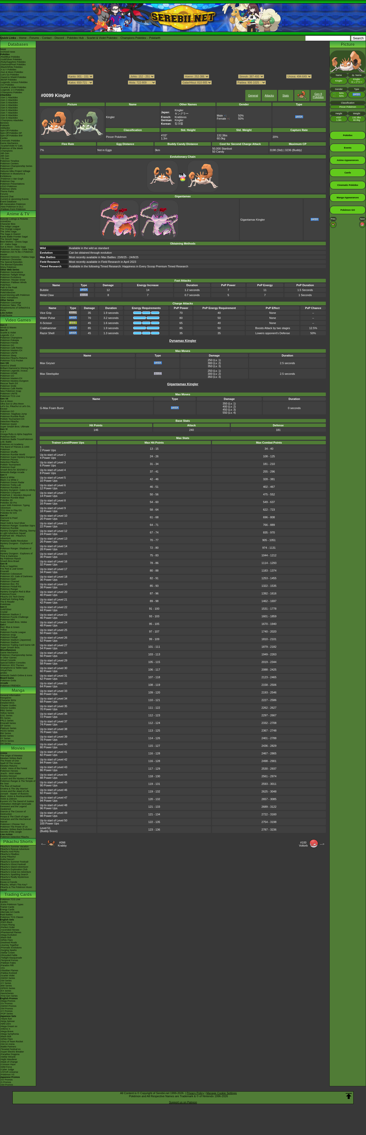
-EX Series (5, 991)
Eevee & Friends (8, 882)
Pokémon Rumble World (12, 454)
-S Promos (5, 1082)
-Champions (6, 151)
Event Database (8, 201)
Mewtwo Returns (8, 766)
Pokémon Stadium (9, 642)
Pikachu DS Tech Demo (12, 596)
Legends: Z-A (7, 335)
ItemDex (4, 123)
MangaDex (5, 697)
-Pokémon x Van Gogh (11, 178)
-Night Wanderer (8, 1059)
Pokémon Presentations (12, 184)
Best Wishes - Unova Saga (14, 241)
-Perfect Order (7, 927)
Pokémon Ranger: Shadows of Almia (15, 549)
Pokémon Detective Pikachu (14, 837)
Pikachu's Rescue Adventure (14, 849)
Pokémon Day (7, 181)
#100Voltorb (303, 844)
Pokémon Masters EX (11, 350)
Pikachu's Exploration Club (13, 869)
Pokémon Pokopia (9, 340)
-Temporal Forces (9, 960)
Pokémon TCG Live (10, 396)
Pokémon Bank (8, 436)
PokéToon (5, 285)
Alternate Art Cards (10, 912)
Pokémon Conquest (10, 492)
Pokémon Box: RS (9, 584)
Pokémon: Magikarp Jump (13, 414)
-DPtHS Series (7, 988)
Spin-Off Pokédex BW (11, 135)
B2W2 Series (7, 736)
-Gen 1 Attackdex (9, 97)
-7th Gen (4, 158)
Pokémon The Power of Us (13, 826)
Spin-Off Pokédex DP (11, 133)
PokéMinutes (6, 290)
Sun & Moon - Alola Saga (13, 247)
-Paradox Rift (7, 965)
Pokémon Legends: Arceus (14, 370)
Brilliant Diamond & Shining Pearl (17, 368)
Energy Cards (7, 909)
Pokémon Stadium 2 (10, 614)
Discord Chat (6, 196)
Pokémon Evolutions (10, 277)
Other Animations (9, 297)
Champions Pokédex (133, 37)
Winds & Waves (8, 327)
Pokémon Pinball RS (10, 586)
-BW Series (6, 985)
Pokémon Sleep (8, 355)
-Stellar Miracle (8, 1057)
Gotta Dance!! (7, 859)
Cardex (4, 138)
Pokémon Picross (9, 459)
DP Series (5, 725)
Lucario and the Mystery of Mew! (16, 778)
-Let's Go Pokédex (9, 74)
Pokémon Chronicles (10, 259)
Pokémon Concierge (10, 302)
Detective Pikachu (9, 421)
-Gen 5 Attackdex (9, 107)
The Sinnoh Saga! (9, 239)
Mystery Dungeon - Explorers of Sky (16, 544)
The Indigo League (9, 226)
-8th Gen (4, 156)
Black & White (7, 477)
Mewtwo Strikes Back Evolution (16, 829)
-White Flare (6, 940)
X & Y (3, 431)
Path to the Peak (8, 287)
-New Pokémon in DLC (12, 206)
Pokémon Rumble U (10, 487)
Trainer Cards (7, 907)
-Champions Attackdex (11, 120)
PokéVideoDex (7, 292)
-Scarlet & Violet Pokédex (13, 87)
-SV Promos (6, 1003)
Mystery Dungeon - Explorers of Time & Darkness (16, 554)
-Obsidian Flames (9, 970)
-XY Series (5, 983)
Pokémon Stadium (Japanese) (15, 640)
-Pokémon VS (7, 1074)
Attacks (269, 95)
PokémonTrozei (8, 594)
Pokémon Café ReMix (11, 348)
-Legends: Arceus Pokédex (14, 82)
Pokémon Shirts (8, 189)
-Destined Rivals (8, 942)
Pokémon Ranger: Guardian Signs (17, 525)
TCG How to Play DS (11, 510)
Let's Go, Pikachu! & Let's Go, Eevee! (15, 407)
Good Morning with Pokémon (15, 295)
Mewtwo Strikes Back (11, 758)
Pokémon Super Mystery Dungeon (17, 457)
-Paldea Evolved (8, 973)
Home (22, 37)
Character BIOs (8, 700)
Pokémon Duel (7, 467)
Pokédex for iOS (8, 513)
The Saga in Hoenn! (10, 234)
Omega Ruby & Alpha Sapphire (16, 434)
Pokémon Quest (8, 424)
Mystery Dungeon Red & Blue (15, 591)
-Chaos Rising (7, 924)
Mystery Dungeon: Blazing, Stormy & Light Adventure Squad (18, 531)
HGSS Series (7, 730)
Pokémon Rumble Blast (12, 497)
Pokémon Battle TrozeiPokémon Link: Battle (16, 440)
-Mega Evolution (8, 935)
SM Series (5, 743)
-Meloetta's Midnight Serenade (15, 804)
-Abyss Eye (6, 1018)
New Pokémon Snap (10, 391)
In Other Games (8, 657)
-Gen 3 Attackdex (9, 102)
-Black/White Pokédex (11, 67)
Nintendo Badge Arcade (12, 472)
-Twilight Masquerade (11, 957)
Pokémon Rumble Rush (12, 416)
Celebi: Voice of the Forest (13, 768)
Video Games (18, 320)
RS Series (5, 718)
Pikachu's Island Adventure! (14, 867)
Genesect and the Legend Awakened (13, 807)
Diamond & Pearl (9, 518)
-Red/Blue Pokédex (10, 57)
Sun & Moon (6, 401)
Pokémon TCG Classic (11, 917)
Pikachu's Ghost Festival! (13, 864)
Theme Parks (7, 191)
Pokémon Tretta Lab (10, 485)
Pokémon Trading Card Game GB (17, 645)
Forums (34, 37)
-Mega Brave (6, 1031)
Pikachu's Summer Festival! (14, 862)
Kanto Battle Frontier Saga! (14, 236)
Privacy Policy (195, 1093)
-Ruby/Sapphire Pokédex (13, 62)
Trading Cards (18, 894)
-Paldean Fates (8, 963)
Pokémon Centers (9, 163)
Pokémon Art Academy (11, 444)
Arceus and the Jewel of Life (14, 791)
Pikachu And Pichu (9, 851)
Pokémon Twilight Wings (12, 274)
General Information (10, 695)
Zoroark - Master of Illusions (14, 793)
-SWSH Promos (8, 1006)
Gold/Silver (5, 609)
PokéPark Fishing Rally (12, 599)
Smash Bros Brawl (9, 561)
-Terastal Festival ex (10, 1049)
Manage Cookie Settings (221, 1093)
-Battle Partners (8, 1046)
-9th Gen (4, 153)
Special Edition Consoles (13, 662)
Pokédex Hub (75, 37)
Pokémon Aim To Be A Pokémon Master (16, 253)
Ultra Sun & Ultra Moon (12, 403)
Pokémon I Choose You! (12, 824)
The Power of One (9, 760)
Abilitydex (5, 128)
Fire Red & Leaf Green (11, 569)
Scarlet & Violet (8, 332)
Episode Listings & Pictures (14, 219)
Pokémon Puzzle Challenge (14, 617)
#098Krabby (62, 844)
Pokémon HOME (9, 373)
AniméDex (5, 221)
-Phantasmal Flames (10, 932)
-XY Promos (6, 1011)
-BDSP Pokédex (8, 79)
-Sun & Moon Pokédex (11, 72)
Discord (59, 37)
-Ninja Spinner (7, 1021)
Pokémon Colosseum (11, 574)
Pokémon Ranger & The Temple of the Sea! (17, 782)
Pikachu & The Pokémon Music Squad (16, 888)
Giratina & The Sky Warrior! (14, 788)
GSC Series (6, 715)
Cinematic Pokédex (10, 140)
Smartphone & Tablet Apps (13, 668)
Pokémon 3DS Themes (12, 665)
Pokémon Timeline (9, 161)
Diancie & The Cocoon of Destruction (13, 812)
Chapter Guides (8, 705)
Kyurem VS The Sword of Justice (17, 801)
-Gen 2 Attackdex (9, 100)
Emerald (4, 571)
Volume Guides (8, 708)
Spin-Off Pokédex (9, 130)
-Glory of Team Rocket (11, 1041)
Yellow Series (7, 713)
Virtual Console (8, 660)
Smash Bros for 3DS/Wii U (13, 469)
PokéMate (5, 604)
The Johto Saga (8, 231)
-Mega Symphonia (9, 1034)
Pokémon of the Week (11, 148)
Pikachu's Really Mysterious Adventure (14, 878)
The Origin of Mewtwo (11, 755)
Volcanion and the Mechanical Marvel (15, 820)
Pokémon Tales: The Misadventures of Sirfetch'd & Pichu (15, 308)
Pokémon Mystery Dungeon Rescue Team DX (14, 382)
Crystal (3, 612)
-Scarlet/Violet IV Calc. (11, 145)
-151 (2, 968)
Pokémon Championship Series (16, 166)
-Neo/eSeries (7, 993)
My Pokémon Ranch (10, 558)
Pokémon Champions (11, 337)
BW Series (5, 733)
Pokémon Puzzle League (13, 632)
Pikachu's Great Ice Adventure (15, 872)
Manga (18, 690)
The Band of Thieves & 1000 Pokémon (14, 448)
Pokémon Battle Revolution (14, 541)
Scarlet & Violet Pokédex (102, 37)
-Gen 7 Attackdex (9, 112)
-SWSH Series (7, 978)
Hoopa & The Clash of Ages (14, 816)
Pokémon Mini (7, 619)
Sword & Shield (8, 365)
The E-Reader (7, 602)
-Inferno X (5, 1029)
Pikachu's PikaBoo (9, 854)
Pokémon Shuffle (9, 452)
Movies (18, 748)
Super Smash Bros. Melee (13, 622)
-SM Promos (6, 1008)
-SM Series (6, 980)
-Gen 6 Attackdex (9, 110)
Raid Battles (6, 914)
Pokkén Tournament (10, 464)
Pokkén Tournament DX (12, 419)
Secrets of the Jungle (11, 832)
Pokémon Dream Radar (12, 482)
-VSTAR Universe (9, 1072)
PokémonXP (6, 168)
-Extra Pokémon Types (11, 904)
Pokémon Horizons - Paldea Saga (17, 257)
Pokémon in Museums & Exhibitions (12, 174)
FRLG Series (6, 720)
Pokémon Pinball (9, 637)
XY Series (5, 738)
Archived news (7, 52)
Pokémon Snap (8, 635)
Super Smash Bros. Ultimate (14, 426)
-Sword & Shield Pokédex (13, 77)
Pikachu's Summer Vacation (14, 846)
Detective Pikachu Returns (13, 358)
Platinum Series (8, 728)
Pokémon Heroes (9, 771)
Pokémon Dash (8, 579)
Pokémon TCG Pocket (11, 360)
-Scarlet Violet (7, 975)
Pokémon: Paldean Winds (13, 282)
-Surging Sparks (8, 950)
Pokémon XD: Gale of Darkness (16, 576)
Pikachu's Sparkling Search (14, 874)
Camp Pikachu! (8, 856)
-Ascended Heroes (9, 930)
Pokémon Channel (9, 581)
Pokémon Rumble (9, 528)
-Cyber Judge (7, 1069)
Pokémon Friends (9, 343)
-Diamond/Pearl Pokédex (13, 64)
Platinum (4, 520)
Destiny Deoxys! (8, 776)
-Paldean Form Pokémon (13, 209)
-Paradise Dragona (10, 1054)
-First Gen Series (9, 996)
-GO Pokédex (7, 85)
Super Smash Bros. (10, 647)
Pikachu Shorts (18, 841)
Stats (285, 95)
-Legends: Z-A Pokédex (12, 90)
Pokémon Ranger (9, 589)
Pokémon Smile (8, 386)
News (3, 49)
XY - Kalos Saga (8, 244)
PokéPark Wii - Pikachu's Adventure (13, 537)
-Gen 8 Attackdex (9, 115)
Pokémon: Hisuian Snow (12, 280)
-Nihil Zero (5, 1024)
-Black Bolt (5, 937)
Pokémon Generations (11, 272)
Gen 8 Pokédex (318, 95)
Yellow (3, 629)
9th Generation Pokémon (13, 204)
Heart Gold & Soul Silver (12, 523)
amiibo (3, 673)
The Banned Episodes (11, 264)
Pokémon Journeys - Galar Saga (17, 249)
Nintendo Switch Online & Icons (16, 675)
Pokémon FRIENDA (10, 685)
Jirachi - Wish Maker (10, 773)
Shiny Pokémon (8, 267)
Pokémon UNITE (9, 353)
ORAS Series (7, 741)
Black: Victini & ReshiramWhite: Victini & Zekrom (16, 797)
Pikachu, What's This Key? (13, 884)
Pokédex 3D (6, 500)
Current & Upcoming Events (14, 199)
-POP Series (6, 1013)
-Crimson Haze (8, 1064)
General (253, 95)
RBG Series (6, 710)
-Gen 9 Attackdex (9, 118)
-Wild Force (6, 1067)
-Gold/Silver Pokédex (11, 59)
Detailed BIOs (7, 703)
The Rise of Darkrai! (10, 786)
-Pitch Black (6, 922)
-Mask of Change (9, 1062)
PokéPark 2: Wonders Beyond (15, 495)
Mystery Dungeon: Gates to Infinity (17, 490)
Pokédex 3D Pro (8, 502)
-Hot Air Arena (7, 1044)
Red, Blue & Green (10, 627)
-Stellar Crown (7, 952)
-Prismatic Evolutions (11, 947)
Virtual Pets (6, 670)
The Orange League (10, 229)
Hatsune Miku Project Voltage (15, 171)
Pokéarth (154, 37)
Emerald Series (8, 723)
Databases (18, 44)
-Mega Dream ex (8, 1026)
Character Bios (8, 224)
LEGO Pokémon (8, 186)
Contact (47, 37)
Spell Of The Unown (10, 763)
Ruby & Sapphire (9, 566)
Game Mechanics (9, 143)
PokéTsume (6, 315)
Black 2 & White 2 (9, 480)
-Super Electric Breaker (12, 1051)
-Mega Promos (7, 1001)
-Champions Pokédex (11, 92)
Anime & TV (18, 214)
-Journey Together (9, 945)
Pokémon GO (7, 345)
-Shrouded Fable (8, 955)
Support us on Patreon (183, 1102)
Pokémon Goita (8, 680)
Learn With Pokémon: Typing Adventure (14, 506)
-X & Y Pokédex (8, 69)
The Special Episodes (11, 262)
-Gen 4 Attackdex (9, 105)
